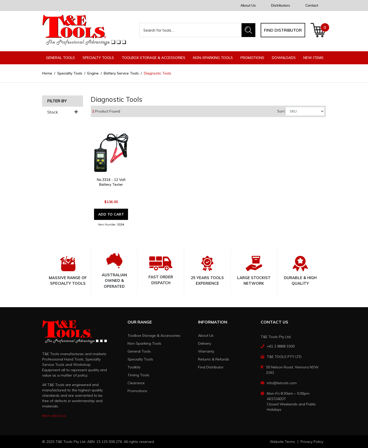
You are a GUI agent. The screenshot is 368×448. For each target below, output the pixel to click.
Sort (280, 111)
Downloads (284, 57)
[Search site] (248, 30)
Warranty (206, 351)
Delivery (204, 343)
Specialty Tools (140, 359)
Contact (311, 5)
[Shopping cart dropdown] (318, 30)
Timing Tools (138, 375)
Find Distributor (211, 367)
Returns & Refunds (213, 359)
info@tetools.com (282, 383)
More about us (54, 415)
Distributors (280, 5)
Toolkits (134, 367)
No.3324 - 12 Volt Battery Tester (111, 182)
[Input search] (191, 30)
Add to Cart (111, 214)
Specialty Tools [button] (98, 57)
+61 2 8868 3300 (281, 346)
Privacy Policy (312, 441)
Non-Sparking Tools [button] (213, 57)
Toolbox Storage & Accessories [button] (153, 57)
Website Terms (282, 441)
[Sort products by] (304, 111)
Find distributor (283, 30)
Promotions (252, 57)
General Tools (139, 351)
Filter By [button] (57, 100)
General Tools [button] (60, 57)
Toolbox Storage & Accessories (154, 335)
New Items (313, 57)
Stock (62, 112)
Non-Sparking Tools (144, 343)
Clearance (136, 383)
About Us (248, 5)
